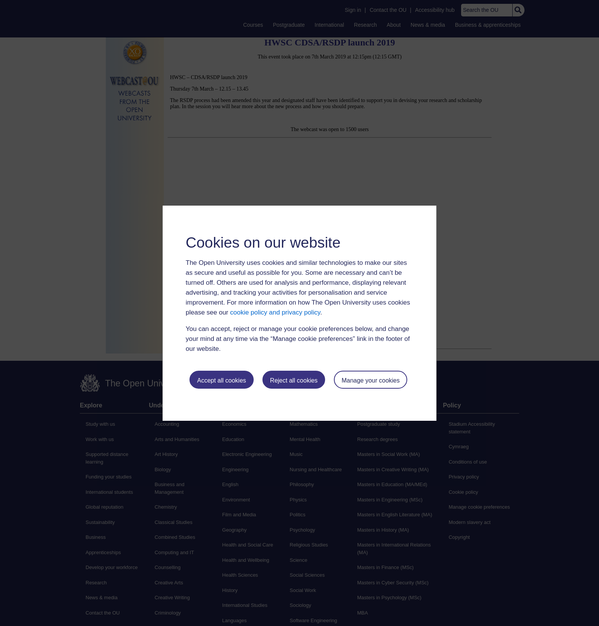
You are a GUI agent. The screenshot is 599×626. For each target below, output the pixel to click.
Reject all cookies (294, 380)
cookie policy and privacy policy (275, 312)
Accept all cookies (221, 380)
